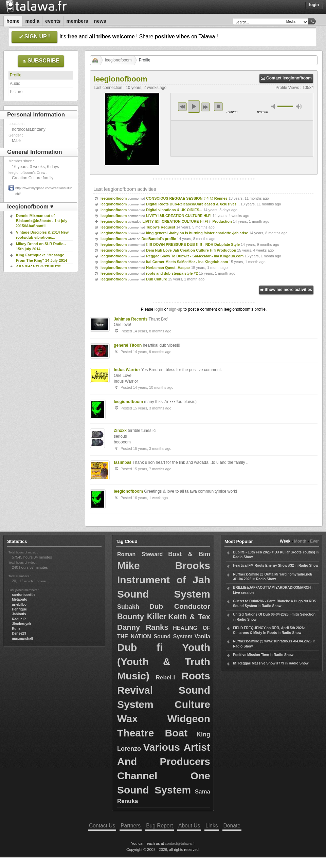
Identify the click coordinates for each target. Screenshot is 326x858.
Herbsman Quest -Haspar (168, 268)
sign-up (175, 309)
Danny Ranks (142, 627)
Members (77, 21)
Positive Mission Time (251, 655)
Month (300, 541)
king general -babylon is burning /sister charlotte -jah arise (197, 233)
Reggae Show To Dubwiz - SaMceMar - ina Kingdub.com (194, 256)
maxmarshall (22, 638)
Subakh (128, 606)
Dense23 (19, 633)
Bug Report (159, 825)
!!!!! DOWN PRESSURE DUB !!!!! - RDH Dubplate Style (193, 244)
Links (211, 825)
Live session (243, 593)
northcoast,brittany (29, 129)
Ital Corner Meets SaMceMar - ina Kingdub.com (187, 262)
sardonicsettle (23, 595)
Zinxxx (120, 430)
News (100, 21)
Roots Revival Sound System (163, 690)
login (159, 309)
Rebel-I (165, 677)
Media (32, 21)
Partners (131, 825)
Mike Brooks (163, 565)
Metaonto (19, 599)
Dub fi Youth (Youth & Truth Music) (163, 661)
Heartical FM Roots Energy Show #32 (263, 565)
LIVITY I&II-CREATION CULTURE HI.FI (179, 216)
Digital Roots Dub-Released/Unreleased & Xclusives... (192, 204)
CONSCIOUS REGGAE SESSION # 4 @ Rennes (187, 198)
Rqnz (16, 629)
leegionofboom (118, 60)
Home (12, 21)
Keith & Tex (189, 617)
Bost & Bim (189, 554)
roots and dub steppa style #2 (172, 273)
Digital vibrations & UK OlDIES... (174, 210)
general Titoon (128, 345)
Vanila (202, 636)
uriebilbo (19, 604)
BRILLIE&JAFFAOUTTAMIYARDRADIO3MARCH (272, 587)
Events (53, 21)
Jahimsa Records (130, 319)
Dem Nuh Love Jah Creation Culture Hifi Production (191, 250)
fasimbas (122, 462)
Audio (15, 83)
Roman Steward (140, 554)
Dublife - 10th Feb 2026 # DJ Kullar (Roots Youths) (274, 552)
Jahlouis (19, 614)
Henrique (19, 609)
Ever (314, 541)
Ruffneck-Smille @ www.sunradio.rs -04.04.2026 (272, 641)
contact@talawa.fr (180, 843)
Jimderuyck (21, 624)
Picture (16, 91)
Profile (15, 75)
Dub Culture (156, 279)
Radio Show (243, 557)
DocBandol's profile (159, 239)
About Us (189, 825)
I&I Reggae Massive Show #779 (258, 663)
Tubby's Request (160, 227)
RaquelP (19, 619)
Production (222, 221)
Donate (231, 825)
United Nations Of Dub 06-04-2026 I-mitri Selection (274, 614)
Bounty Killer (141, 616)
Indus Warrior (127, 369)
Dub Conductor (179, 606)
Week (285, 541)
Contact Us (102, 825)
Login (314, 4)
